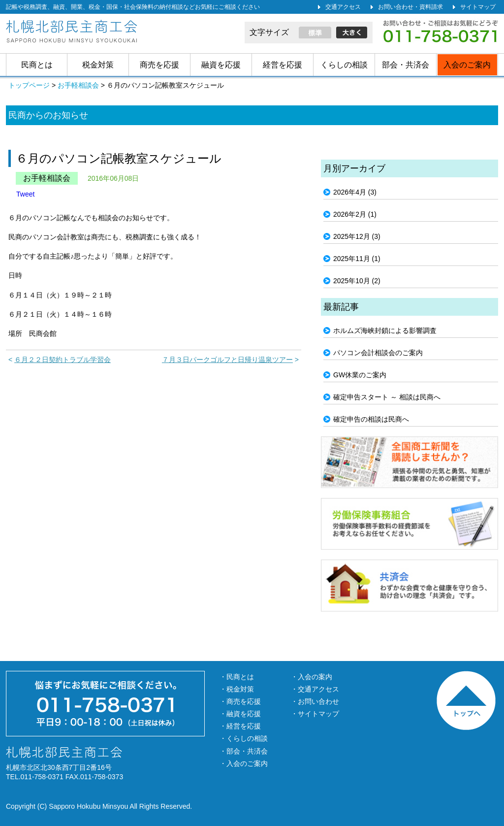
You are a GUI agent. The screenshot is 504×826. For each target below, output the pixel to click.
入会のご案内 (467, 65)
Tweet (25, 194)
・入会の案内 (311, 677)
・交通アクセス (315, 689)
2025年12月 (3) (356, 236)
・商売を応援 (240, 701)
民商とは (37, 65)
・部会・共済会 (244, 751)
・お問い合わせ (315, 701)
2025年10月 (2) (356, 281)
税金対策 (98, 65)
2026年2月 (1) (355, 214)
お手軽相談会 (46, 178)
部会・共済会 (405, 65)
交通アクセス (343, 6)
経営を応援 (282, 65)
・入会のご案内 (244, 763)
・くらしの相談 (244, 738)
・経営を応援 (240, 726)
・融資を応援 (240, 714)
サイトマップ (478, 6)
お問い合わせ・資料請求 (410, 6)
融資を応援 (221, 65)
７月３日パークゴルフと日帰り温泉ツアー (227, 359)
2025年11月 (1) (356, 259)
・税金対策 (237, 689)
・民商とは (237, 677)
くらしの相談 (344, 65)
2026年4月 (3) (355, 192)
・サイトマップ (315, 714)
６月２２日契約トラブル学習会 (62, 359)
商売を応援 (159, 65)
